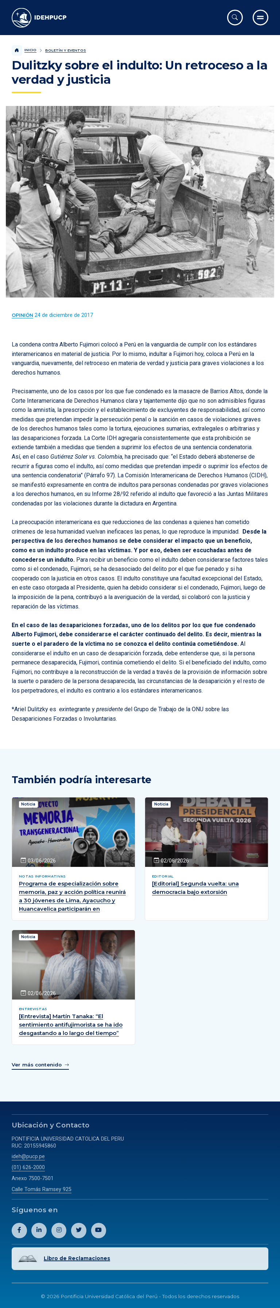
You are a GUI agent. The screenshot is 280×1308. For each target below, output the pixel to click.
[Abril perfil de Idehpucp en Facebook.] (19, 1231)
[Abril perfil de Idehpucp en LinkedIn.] (39, 1231)
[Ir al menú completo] (260, 17)
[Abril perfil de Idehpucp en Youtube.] (98, 1231)
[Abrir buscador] (235, 17)
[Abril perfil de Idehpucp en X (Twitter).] (78, 1231)
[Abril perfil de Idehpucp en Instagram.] (59, 1231)
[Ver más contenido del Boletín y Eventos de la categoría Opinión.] (22, 315)
